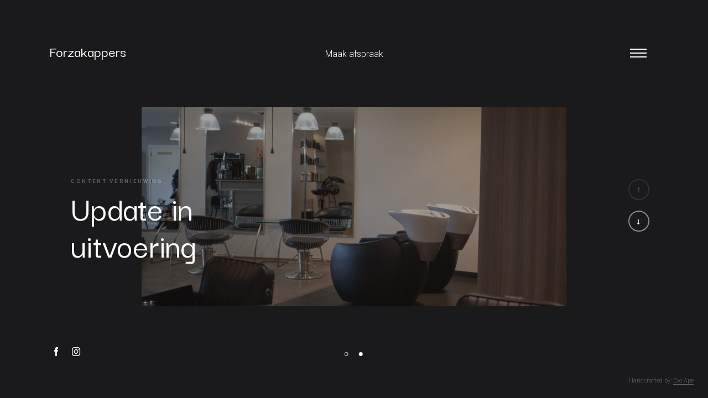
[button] (638, 221)
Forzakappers (87, 48)
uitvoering (133, 243)
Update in (132, 207)
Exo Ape (683, 380)
